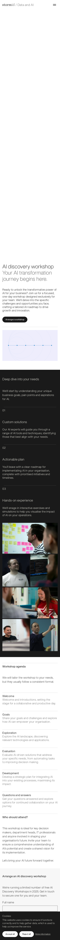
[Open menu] (54, 5)
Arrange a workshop (14, 319)
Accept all (10, 934)
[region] (30, 926)
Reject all (26, 934)
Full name (8, 902)
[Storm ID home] (8, 4)
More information (42, 934)
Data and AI (26, 4)
